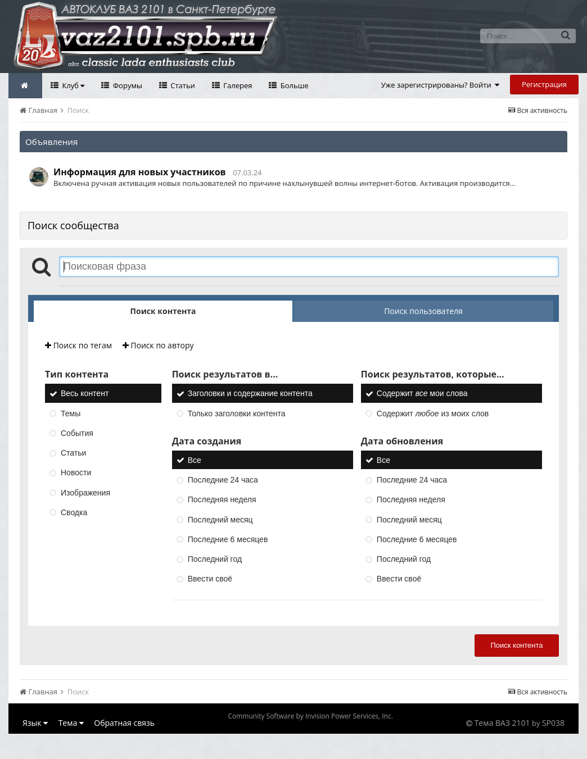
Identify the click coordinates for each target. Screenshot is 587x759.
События (77, 433)
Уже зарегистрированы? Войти (440, 85)
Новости (76, 473)
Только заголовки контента (237, 413)
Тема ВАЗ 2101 (502, 722)
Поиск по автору (158, 345)
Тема (71, 722)
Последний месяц (220, 519)
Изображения (85, 492)
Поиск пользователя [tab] (423, 311)
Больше (293, 85)
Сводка (74, 512)
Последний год (215, 559)
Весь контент (85, 393)
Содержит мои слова (422, 393)
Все (194, 460)
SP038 (553, 722)
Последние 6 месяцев (228, 539)
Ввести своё (210, 579)
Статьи (182, 85)
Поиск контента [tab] (163, 311)
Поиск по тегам (78, 345)
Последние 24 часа (223, 479)
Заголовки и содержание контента (250, 393)
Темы (70, 413)
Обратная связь (124, 722)
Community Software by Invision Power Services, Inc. (310, 716)
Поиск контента (516, 645)
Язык (35, 722)
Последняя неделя (222, 500)
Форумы (126, 85)
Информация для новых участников (139, 172)
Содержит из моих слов (433, 413)
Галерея (237, 85)
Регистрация (544, 84)
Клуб (72, 85)
